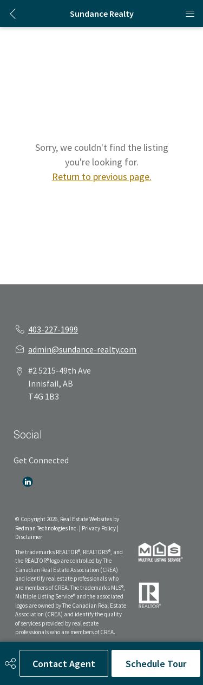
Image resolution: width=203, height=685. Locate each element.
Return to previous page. (102, 176)
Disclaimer (28, 537)
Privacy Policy (99, 528)
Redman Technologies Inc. (47, 528)
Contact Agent (63, 663)
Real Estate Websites (86, 519)
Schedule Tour (156, 663)
